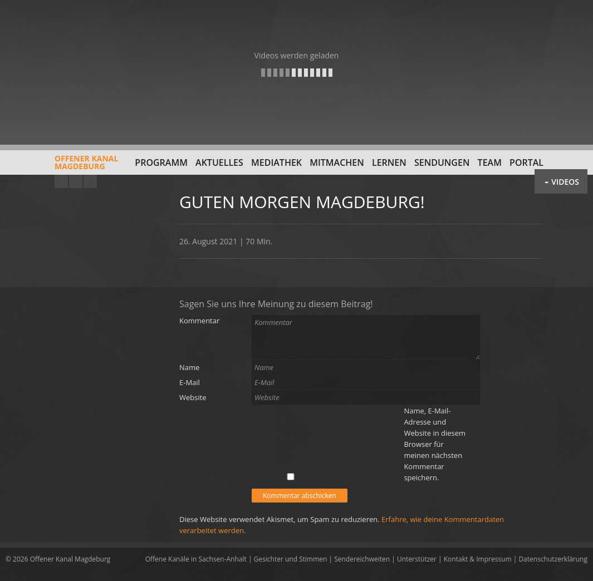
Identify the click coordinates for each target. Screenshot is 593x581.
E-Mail (189, 382)
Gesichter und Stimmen (290, 559)
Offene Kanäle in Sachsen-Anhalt (196, 559)
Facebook (75, 181)
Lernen (389, 162)
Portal (526, 162)
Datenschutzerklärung (552, 559)
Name (189, 367)
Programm (161, 162)
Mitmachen (337, 162)
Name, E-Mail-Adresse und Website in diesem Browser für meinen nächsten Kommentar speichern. (434, 444)
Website (193, 397)
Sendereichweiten (362, 559)
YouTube (61, 181)
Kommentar (199, 321)
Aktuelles (219, 162)
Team (490, 162)
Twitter (90, 181)
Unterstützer (417, 559)
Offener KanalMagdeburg (62, 166)
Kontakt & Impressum (478, 559)
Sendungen (441, 162)
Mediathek (276, 162)
